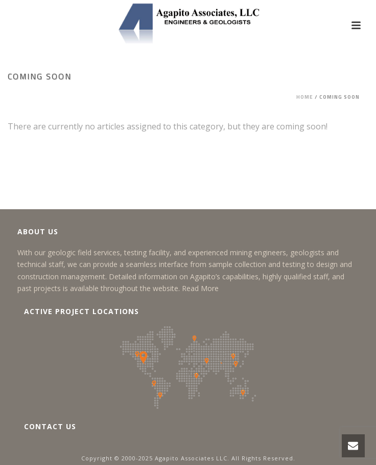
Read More (200, 288)
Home (304, 97)
